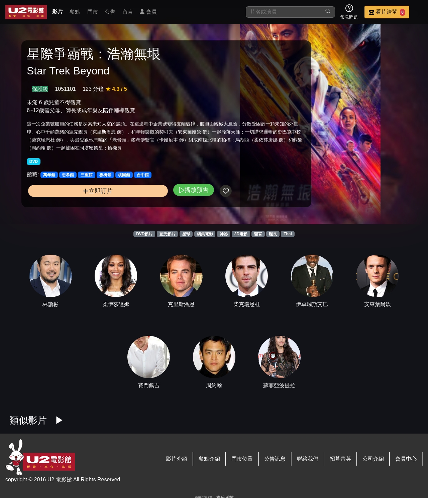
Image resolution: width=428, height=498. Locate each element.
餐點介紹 (209, 459)
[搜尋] (283, 12)
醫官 (258, 234)
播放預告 (145, 203)
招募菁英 (340, 459)
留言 (127, 12)
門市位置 (242, 459)
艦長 (273, 234)
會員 (148, 12)
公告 (110, 12)
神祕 (224, 234)
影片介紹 (176, 459)
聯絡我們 (307, 459)
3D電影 (240, 234)
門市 (92, 12)
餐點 (75, 12)
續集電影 (205, 234)
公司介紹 (373, 459)
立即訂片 (74, 204)
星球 (186, 234)
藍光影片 (167, 234)
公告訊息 (275, 459)
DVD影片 (144, 234)
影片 (57, 12)
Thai (288, 234)
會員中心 (406, 459)
